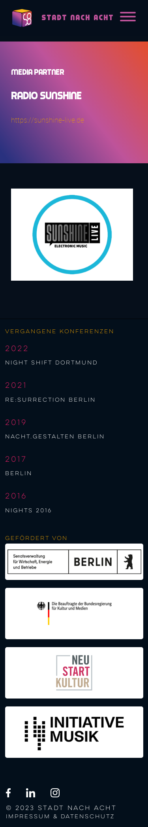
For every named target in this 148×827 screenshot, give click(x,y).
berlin (18, 473)
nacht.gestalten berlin (55, 436)
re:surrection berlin (50, 400)
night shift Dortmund (51, 363)
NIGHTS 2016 (28, 510)
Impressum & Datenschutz (60, 816)
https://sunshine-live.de (47, 120)
